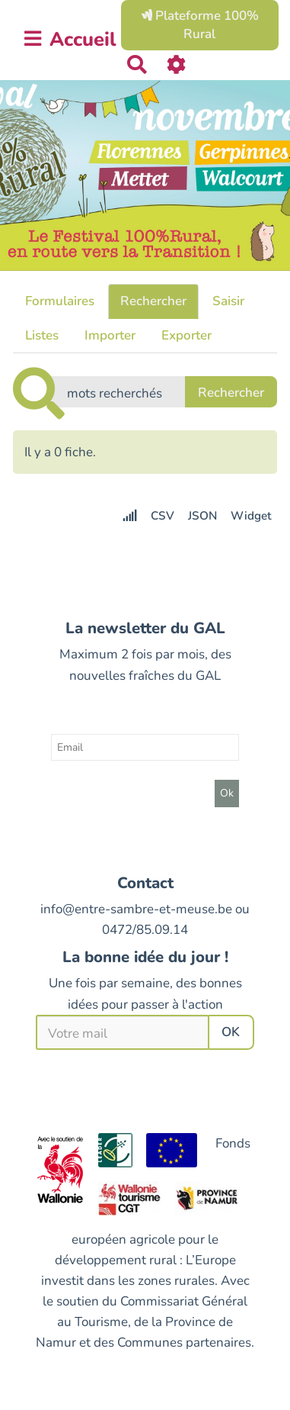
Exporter (186, 335)
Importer (109, 335)
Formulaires (59, 301)
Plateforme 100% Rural (200, 25)
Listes (42, 335)
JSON (202, 515)
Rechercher (153, 301)
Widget (251, 515)
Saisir (228, 301)
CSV (162, 515)
